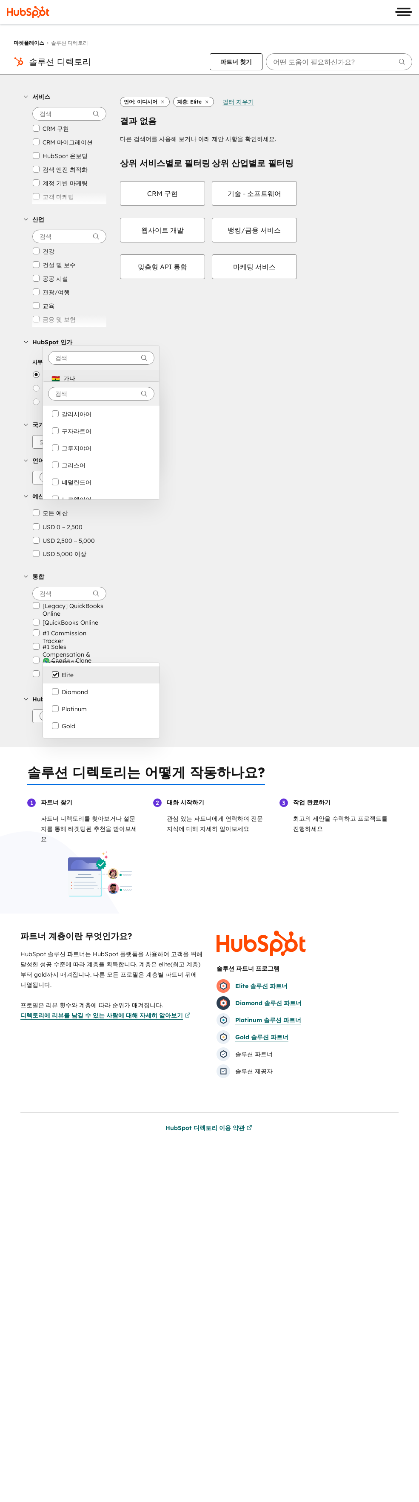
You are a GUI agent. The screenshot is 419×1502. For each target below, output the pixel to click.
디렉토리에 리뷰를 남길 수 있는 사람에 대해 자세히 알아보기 (105, 1015)
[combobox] (101, 358)
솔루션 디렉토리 (60, 61)
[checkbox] (162, 193)
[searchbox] (339, 61)
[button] (65, 97)
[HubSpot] (28, 12)
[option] (101, 378)
